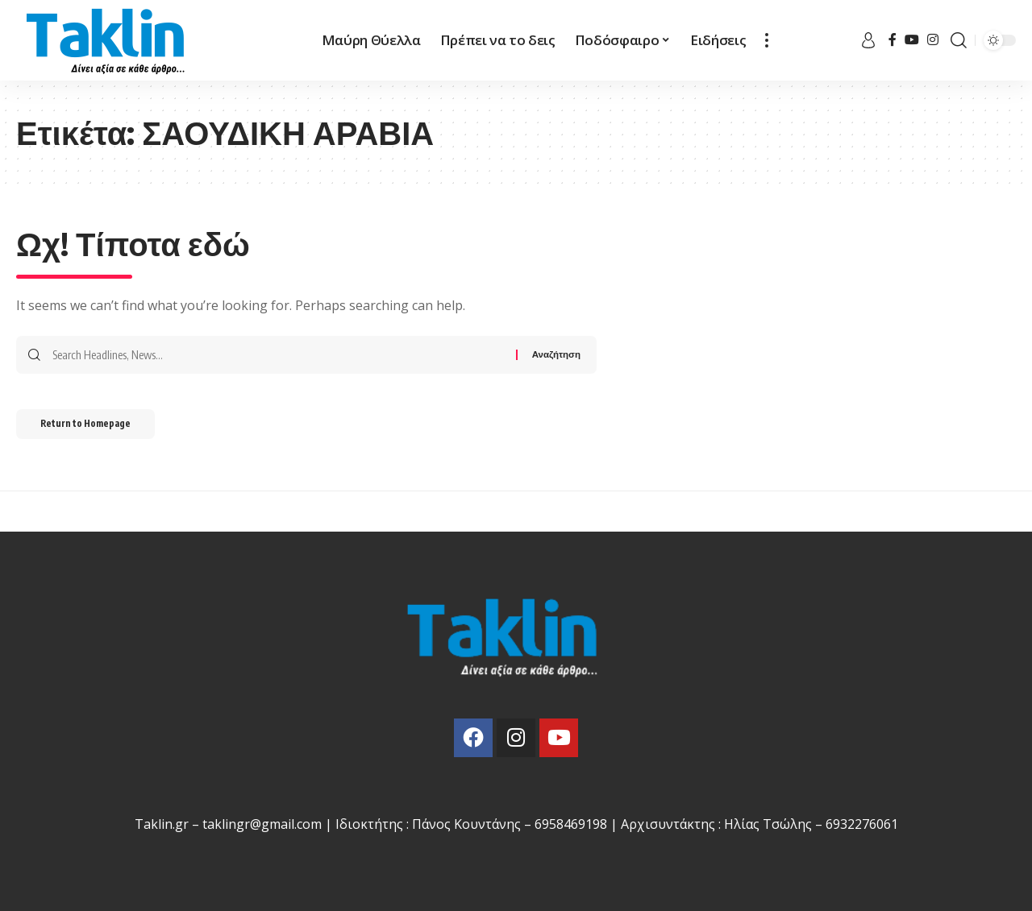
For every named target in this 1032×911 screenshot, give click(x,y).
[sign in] (868, 40)
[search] (959, 40)
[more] (766, 40)
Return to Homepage (95, 427)
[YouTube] (912, 40)
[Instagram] (933, 40)
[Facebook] (892, 40)
